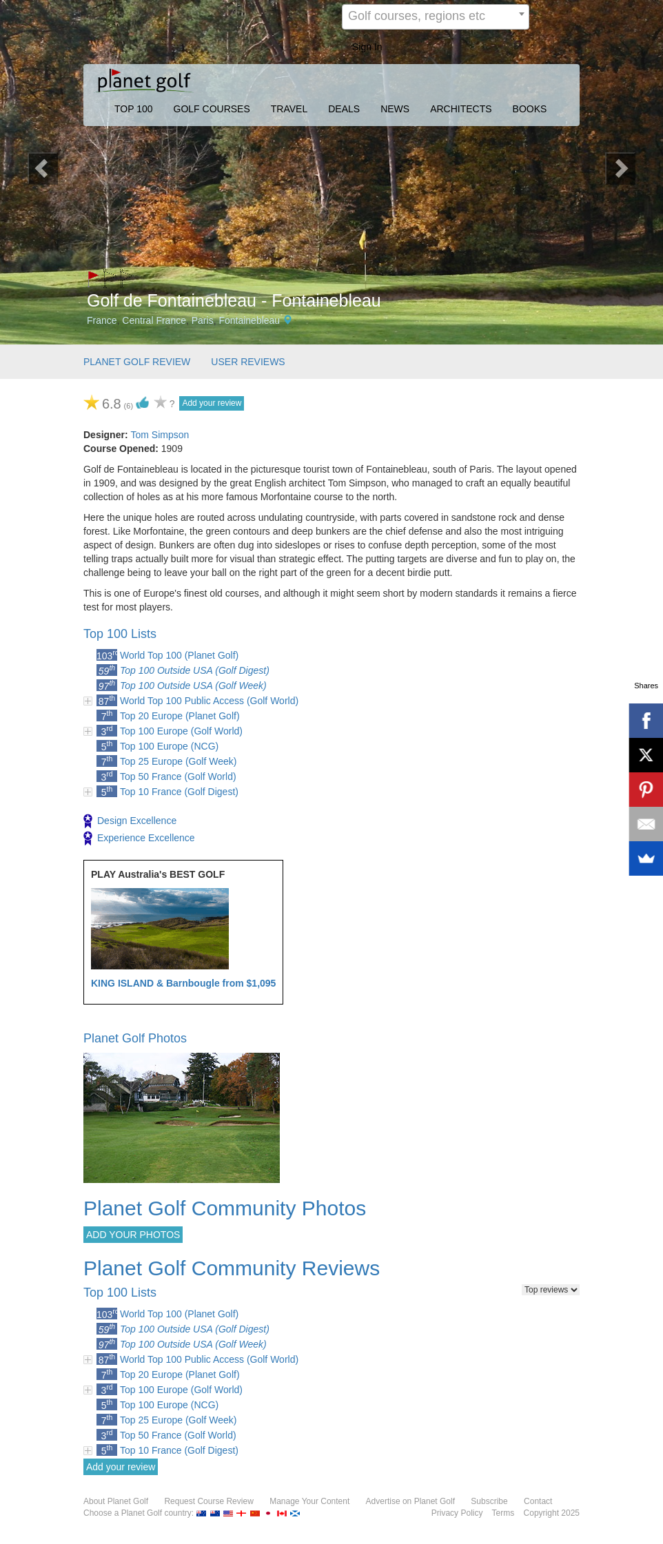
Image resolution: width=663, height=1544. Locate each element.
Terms (503, 1513)
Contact (538, 1501)
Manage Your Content (309, 1501)
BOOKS (530, 108)
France (102, 320)
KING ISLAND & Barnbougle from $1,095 (183, 983)
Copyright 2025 (552, 1513)
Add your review (211, 403)
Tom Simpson (159, 434)
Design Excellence (129, 821)
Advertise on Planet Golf (410, 1501)
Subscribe (489, 1501)
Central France (154, 320)
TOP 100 (133, 108)
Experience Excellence (139, 838)
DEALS (344, 108)
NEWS (394, 108)
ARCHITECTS (460, 108)
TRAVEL (289, 108)
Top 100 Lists (119, 634)
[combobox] (435, 17)
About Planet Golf (115, 1501)
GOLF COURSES (212, 108)
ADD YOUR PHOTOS (133, 1234)
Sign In (367, 46)
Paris (203, 320)
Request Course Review (208, 1501)
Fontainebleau (249, 320)
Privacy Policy (457, 1513)
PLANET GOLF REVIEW (136, 361)
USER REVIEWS (248, 361)
